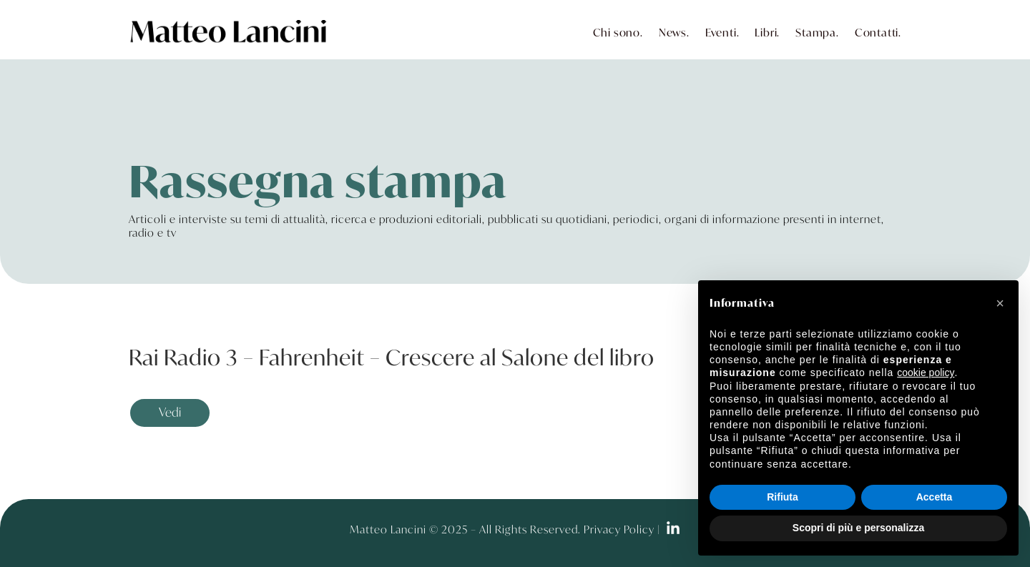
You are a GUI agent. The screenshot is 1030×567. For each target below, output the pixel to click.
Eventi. (722, 32)
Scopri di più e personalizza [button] (858, 527)
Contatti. (878, 32)
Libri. (767, 32)
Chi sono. (618, 32)
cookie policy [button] (925, 372)
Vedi (170, 412)
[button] (1000, 303)
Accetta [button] (934, 497)
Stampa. (817, 32)
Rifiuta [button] (782, 497)
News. (674, 32)
